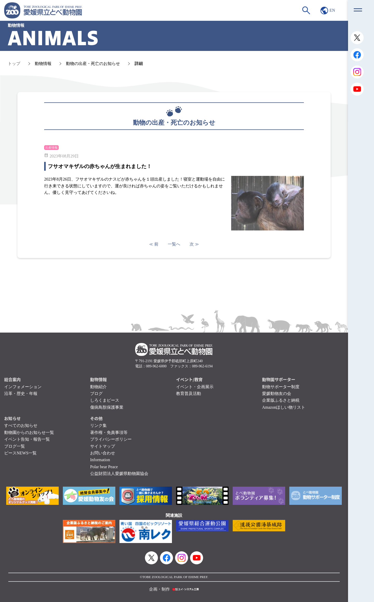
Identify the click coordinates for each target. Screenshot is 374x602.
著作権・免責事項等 (109, 432)
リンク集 (98, 425)
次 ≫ (194, 244)
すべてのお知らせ (20, 425)
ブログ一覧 (14, 446)
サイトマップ (102, 446)
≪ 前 (153, 244)
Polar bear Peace (104, 467)
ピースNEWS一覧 (20, 453)
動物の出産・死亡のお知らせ (93, 63)
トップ (14, 63)
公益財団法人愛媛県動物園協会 (119, 473)
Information (100, 460)
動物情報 (43, 63)
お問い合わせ (102, 453)
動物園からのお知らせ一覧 (29, 432)
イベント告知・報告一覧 (27, 439)
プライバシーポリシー (111, 439)
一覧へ (174, 244)
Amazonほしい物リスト (283, 407)
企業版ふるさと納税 (280, 400)
